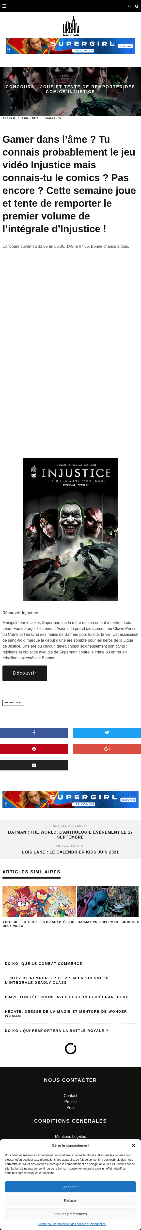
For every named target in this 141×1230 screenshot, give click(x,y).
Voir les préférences (70, 1214)
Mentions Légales (70, 1136)
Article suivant (70, 845)
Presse (70, 1102)
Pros (70, 1107)
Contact (70, 1096)
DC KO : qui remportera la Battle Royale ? (57, 1031)
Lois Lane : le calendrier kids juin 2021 (70, 852)
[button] (133, 1145)
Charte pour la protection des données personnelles (72, 1224)
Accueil (9, 117)
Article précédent (70, 826)
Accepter (70, 1187)
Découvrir (24, 673)
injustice (13, 702)
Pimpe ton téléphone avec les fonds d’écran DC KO (67, 997)
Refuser (70, 1200)
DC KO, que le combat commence (43, 964)
